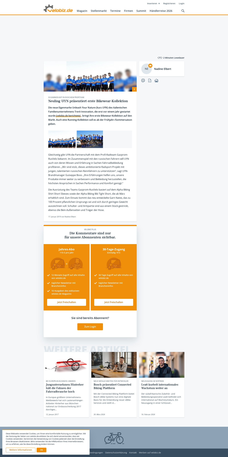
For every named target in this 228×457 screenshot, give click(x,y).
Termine (115, 11)
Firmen (128, 11)
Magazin (82, 11)
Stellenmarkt (99, 11)
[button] (41, 450)
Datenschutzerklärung (116, 452)
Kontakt (133, 452)
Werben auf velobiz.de (150, 452)
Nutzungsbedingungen (91, 452)
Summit (141, 11)
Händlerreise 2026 (161, 11)
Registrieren (169, 3)
